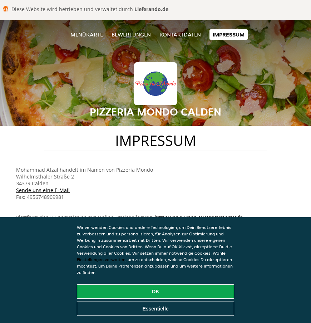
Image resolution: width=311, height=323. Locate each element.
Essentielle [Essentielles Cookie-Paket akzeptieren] (155, 309)
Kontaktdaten (180, 34)
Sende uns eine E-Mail (43, 190)
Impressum (229, 34)
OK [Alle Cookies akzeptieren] (155, 291)
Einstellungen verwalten (101, 259)
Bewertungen (131, 34)
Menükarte (86, 34)
